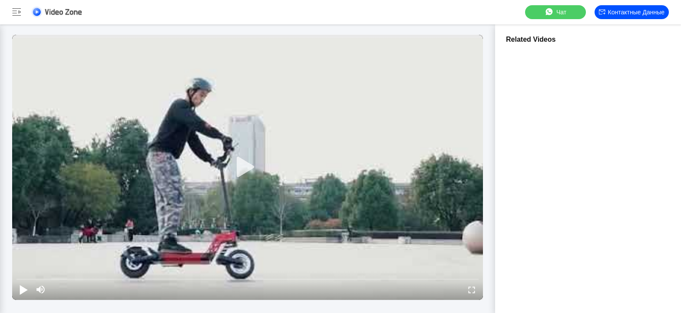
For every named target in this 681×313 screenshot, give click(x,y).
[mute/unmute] (41, 289)
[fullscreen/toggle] (471, 289)
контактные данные (631, 12)
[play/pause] (23, 289)
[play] (247, 167)
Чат (555, 12)
